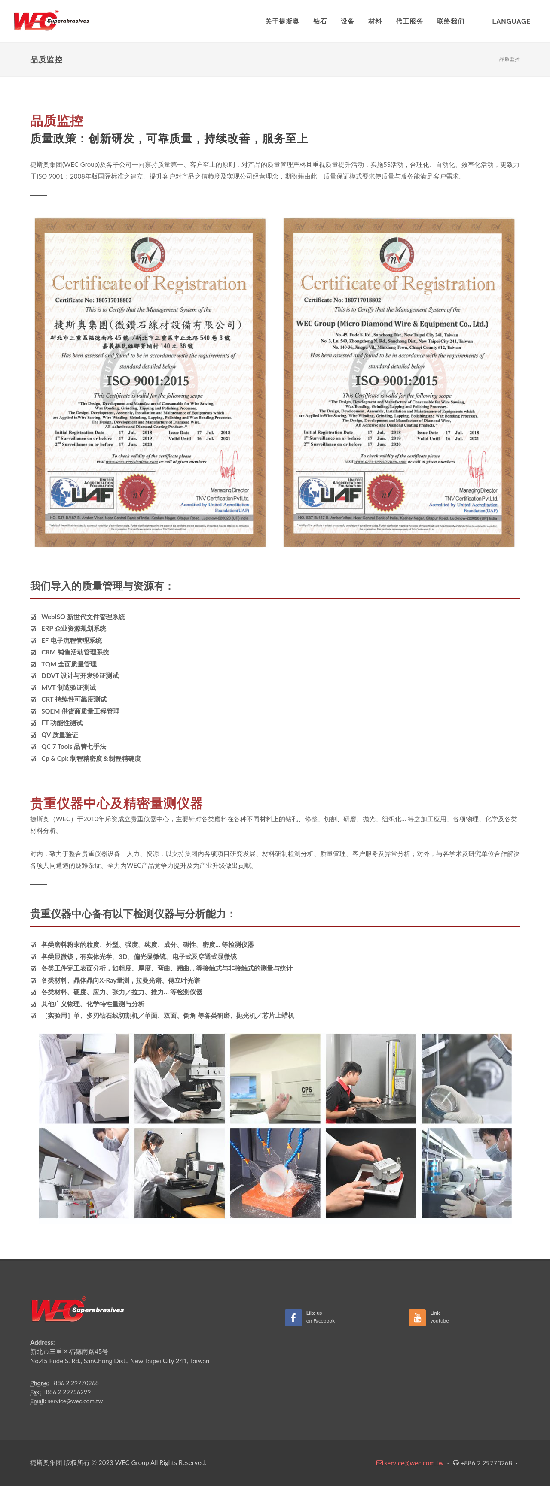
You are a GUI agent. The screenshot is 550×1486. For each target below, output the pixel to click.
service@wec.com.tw (75, 1400)
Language (511, 21)
